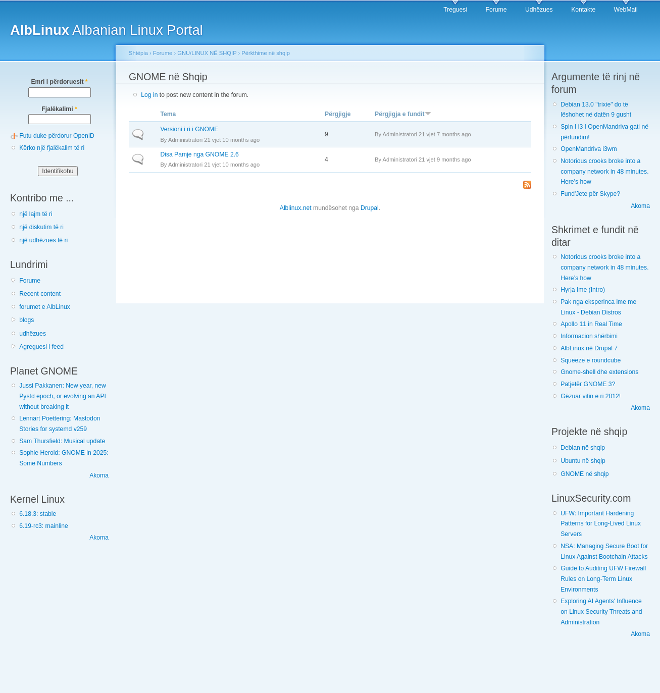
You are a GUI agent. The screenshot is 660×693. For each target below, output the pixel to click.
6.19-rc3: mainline (43, 525)
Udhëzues (539, 9)
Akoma (99, 475)
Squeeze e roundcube (591, 360)
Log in (149, 94)
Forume (496, 9)
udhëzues (32, 333)
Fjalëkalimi (59, 109)
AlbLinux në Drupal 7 (589, 348)
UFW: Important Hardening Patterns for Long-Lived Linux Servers (601, 524)
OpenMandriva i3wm (589, 148)
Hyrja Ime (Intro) (583, 289)
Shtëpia (138, 53)
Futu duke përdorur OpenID (56, 135)
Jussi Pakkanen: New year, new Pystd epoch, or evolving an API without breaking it (62, 396)
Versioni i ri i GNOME (189, 129)
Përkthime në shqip (265, 53)
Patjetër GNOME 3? (588, 384)
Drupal (370, 207)
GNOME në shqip (584, 473)
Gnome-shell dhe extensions (599, 372)
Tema (168, 114)
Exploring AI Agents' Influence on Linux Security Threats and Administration (601, 611)
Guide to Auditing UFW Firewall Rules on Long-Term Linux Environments (603, 579)
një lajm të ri (36, 214)
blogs (26, 320)
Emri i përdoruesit (59, 81)
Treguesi (455, 9)
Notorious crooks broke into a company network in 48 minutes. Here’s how (604, 171)
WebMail (626, 9)
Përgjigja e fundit (403, 114)
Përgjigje (337, 114)
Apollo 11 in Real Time (591, 324)
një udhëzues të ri (43, 240)
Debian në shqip (583, 447)
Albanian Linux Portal (106, 30)
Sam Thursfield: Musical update (62, 441)
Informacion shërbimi (589, 336)
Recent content (40, 293)
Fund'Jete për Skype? (590, 193)
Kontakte (583, 9)
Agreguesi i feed (41, 346)
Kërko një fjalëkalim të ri (51, 147)
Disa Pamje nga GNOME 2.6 (199, 154)
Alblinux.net (296, 207)
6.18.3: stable (37, 513)
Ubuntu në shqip (583, 460)
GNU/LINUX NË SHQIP (206, 53)
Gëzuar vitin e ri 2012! (591, 396)
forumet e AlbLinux (44, 306)
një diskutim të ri (41, 227)
